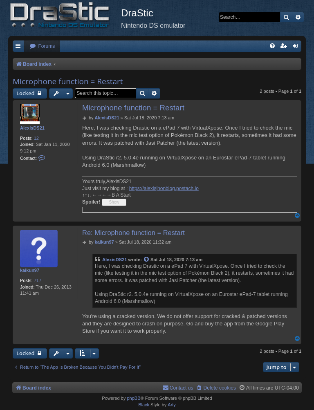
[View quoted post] (146, 259)
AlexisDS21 (32, 127)
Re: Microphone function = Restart (133, 232)
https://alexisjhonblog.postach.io (164, 188)
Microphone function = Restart (68, 81)
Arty (172, 404)
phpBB (133, 398)
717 (37, 280)
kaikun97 (29, 270)
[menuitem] (42, 46)
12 (36, 138)
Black (143, 404)
